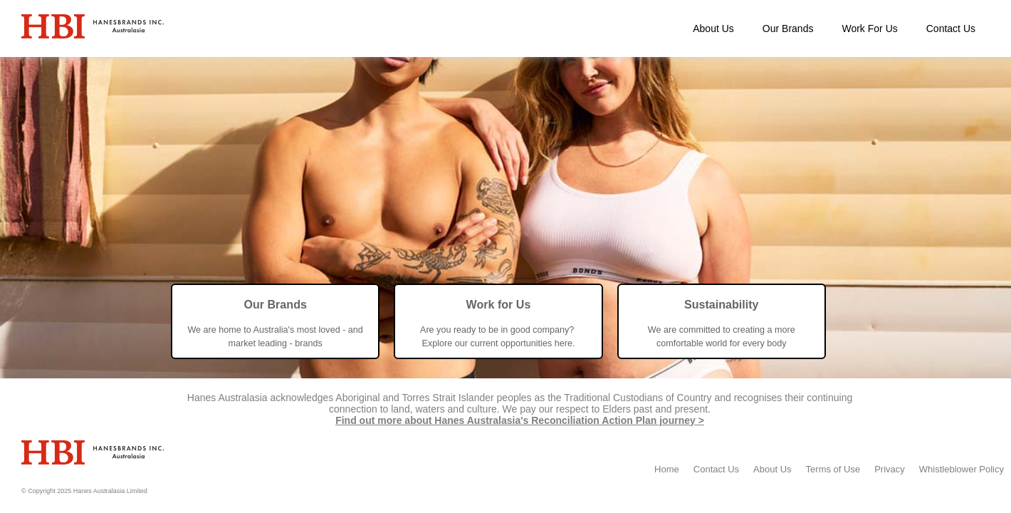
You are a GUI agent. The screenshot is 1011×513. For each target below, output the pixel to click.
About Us (713, 28)
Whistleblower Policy (961, 469)
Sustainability (721, 304)
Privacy (889, 469)
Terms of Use (833, 469)
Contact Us (950, 28)
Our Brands (788, 28)
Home (666, 469)
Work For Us (869, 28)
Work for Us (498, 304)
